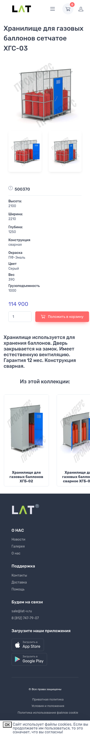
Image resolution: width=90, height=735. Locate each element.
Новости (18, 539)
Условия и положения (47, 706)
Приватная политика (48, 699)
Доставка (19, 582)
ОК (7, 725)
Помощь (18, 589)
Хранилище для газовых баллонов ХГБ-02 (26, 476)
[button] (28, 645)
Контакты (19, 575)
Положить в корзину (62, 316)
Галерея (18, 546)
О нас (16, 553)
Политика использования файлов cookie (48, 712)
